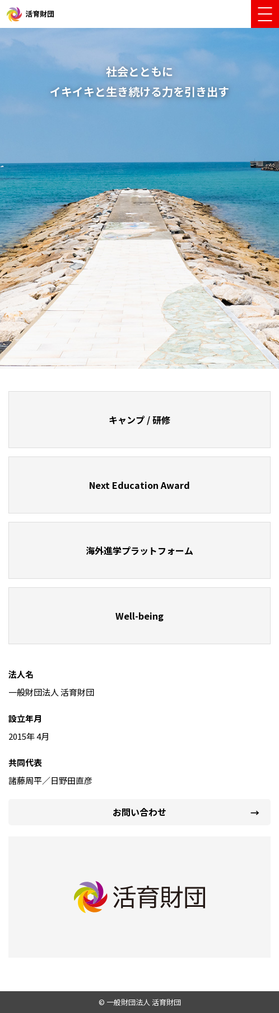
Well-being (139, 615)
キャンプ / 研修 (139, 419)
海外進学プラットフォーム (139, 550)
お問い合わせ (139, 812)
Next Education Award (139, 485)
